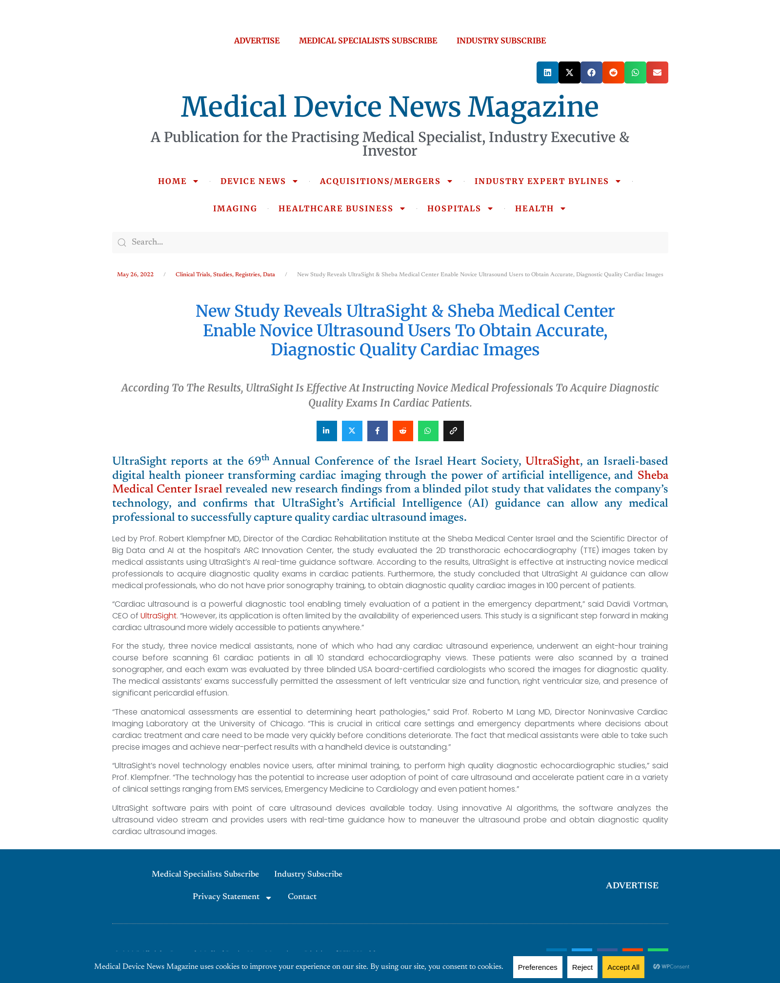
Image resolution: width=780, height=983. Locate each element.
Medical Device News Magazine (390, 107)
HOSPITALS (460, 208)
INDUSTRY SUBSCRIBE (501, 40)
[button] (548, 72)
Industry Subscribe (308, 875)
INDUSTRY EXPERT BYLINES (548, 181)
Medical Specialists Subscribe (205, 875)
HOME (179, 181)
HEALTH (541, 208)
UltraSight (552, 462)
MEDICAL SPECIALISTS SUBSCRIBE (368, 40)
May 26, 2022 (135, 275)
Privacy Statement (233, 898)
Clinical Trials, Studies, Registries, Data (225, 275)
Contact (302, 897)
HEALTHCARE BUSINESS (342, 208)
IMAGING (235, 208)
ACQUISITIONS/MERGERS (387, 181)
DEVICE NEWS (259, 181)
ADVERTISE (257, 40)
